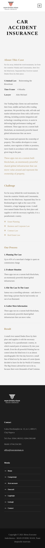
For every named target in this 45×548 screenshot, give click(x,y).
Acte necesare (13, 483)
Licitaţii (10, 502)
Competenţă (12, 477)
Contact (10, 508)
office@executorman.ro (14, 450)
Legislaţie (11, 496)
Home (10, 471)
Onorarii (11, 489)
